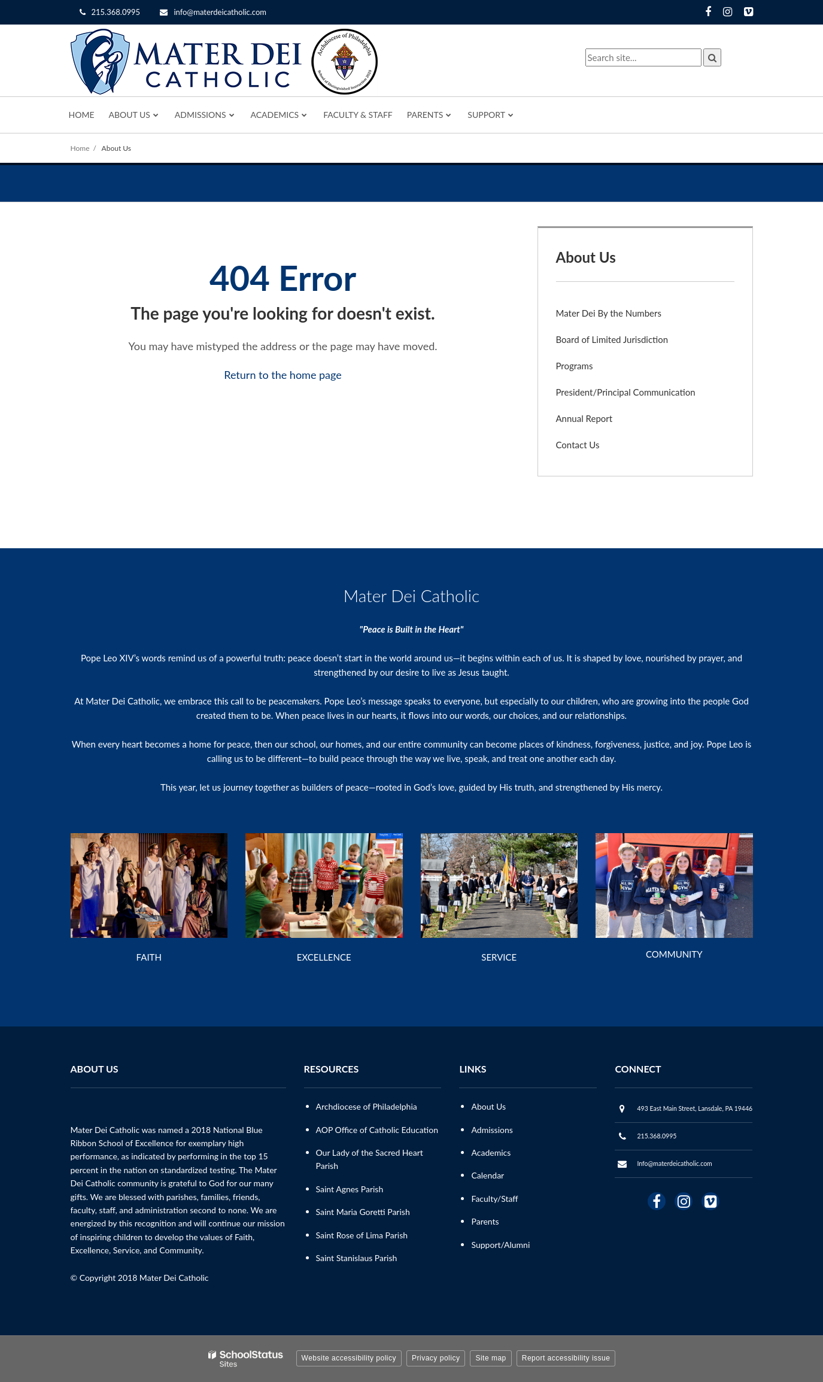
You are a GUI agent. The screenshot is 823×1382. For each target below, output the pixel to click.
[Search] (712, 57)
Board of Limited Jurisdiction (612, 339)
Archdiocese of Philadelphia (366, 1106)
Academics (491, 1152)
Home (80, 148)
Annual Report (584, 418)
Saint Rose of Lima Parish (362, 1235)
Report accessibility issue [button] (566, 1358)
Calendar (487, 1175)
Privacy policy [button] (436, 1358)
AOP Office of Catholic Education (377, 1130)
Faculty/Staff (494, 1198)
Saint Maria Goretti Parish (363, 1212)
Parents (485, 1221)
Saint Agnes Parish (350, 1189)
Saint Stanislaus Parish (356, 1258)
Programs (574, 365)
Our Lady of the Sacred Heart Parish (369, 1159)
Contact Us (578, 444)
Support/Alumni (500, 1245)
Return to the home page (283, 374)
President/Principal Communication (626, 392)
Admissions (491, 1130)
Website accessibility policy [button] (349, 1358)
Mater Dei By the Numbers (608, 313)
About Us (116, 148)
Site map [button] (490, 1358)
